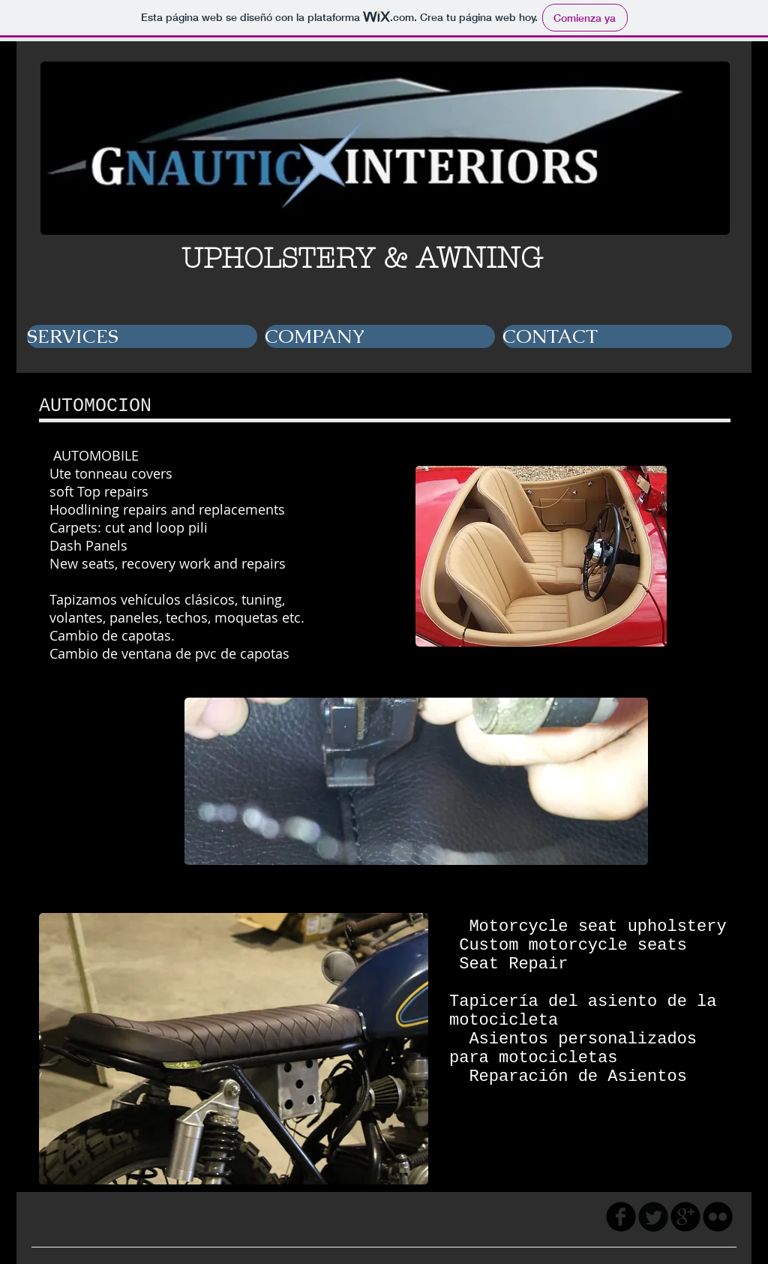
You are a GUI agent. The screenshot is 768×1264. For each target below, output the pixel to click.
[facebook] (621, 1217)
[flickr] (718, 1217)
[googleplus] (685, 1217)
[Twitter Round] (653, 1217)
